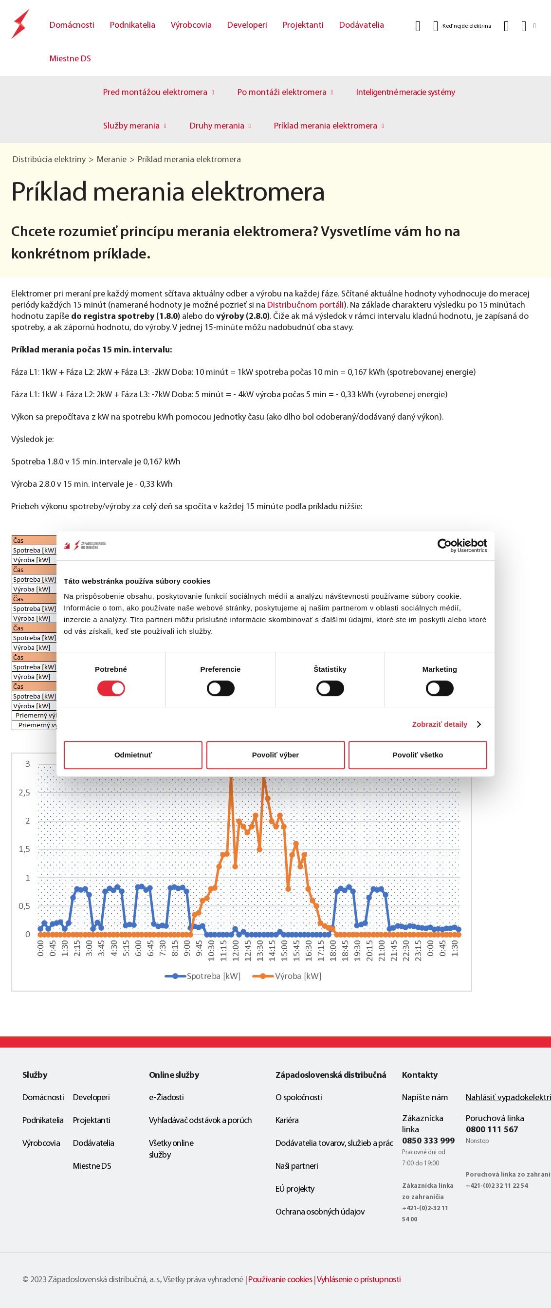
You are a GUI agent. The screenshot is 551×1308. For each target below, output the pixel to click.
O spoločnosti (299, 1098)
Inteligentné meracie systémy (405, 92)
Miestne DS (70, 59)
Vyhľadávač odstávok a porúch (200, 1120)
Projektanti (303, 25)
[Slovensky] (528, 26)
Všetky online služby (171, 1149)
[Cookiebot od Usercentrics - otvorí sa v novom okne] (444, 545)
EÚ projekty (295, 1189)
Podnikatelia (132, 25)
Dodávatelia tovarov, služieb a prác (334, 1143)
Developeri (247, 25)
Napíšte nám (425, 1098)
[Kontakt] (506, 26)
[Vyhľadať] (417, 26)
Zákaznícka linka (422, 1124)
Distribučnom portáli (305, 305)
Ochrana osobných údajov (320, 1212)
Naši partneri (297, 1166)
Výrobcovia (191, 25)
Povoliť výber (275, 755)
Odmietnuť (133, 755)
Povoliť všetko (418, 755)
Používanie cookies (280, 1280)
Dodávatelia (361, 25)
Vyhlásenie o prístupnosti (359, 1280)
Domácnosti (72, 25)
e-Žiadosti (166, 1098)
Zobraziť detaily (440, 724)
